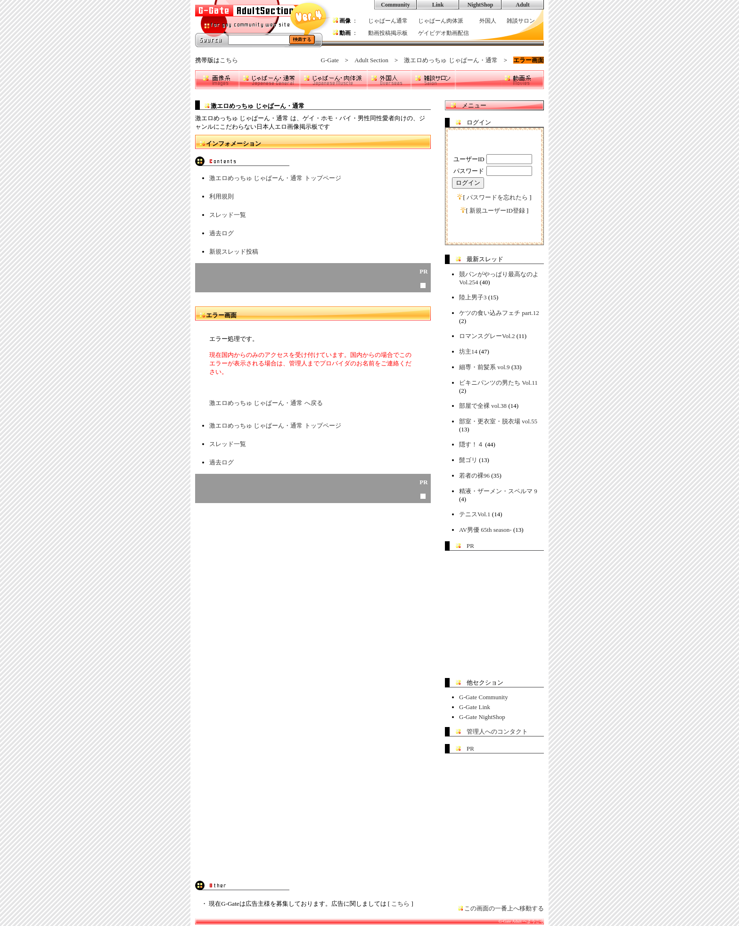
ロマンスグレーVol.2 (487, 335)
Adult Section (371, 60)
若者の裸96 (474, 475)
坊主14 (468, 351)
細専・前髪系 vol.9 (484, 367)
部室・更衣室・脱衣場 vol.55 (498, 421)
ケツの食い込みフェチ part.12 (499, 312)
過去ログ (221, 233)
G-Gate (330, 60)
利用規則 (221, 196)
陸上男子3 (473, 297)
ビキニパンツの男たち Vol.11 (498, 382)
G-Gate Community (483, 697)
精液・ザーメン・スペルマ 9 (498, 491)
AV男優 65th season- (485, 529)
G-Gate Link (474, 707)
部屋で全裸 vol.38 (483, 405)
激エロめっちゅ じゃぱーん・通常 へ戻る (266, 402)
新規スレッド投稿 (233, 251)
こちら (229, 60)
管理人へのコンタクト (497, 731)
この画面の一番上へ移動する (504, 908)
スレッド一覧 (227, 214)
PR (470, 545)
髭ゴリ (468, 459)
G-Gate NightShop (482, 716)
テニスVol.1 (475, 514)
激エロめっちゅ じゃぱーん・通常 (450, 60)
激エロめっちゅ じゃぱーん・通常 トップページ (275, 178)
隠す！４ (471, 444)
